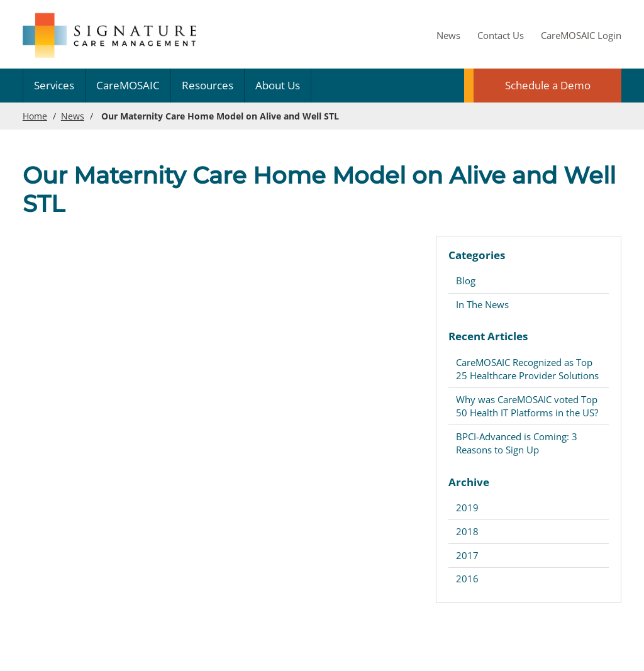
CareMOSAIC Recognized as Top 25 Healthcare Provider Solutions (527, 369)
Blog (465, 280)
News (448, 35)
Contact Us (500, 35)
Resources (207, 85)
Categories (476, 255)
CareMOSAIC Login (581, 35)
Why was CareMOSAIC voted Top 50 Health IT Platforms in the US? (527, 406)
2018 (467, 531)
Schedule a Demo (548, 85)
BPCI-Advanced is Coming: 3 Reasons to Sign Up (516, 443)
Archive (468, 482)
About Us (277, 85)
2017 (467, 555)
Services (54, 85)
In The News (482, 304)
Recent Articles (488, 336)
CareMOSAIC (128, 85)
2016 (467, 578)
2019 (467, 507)
